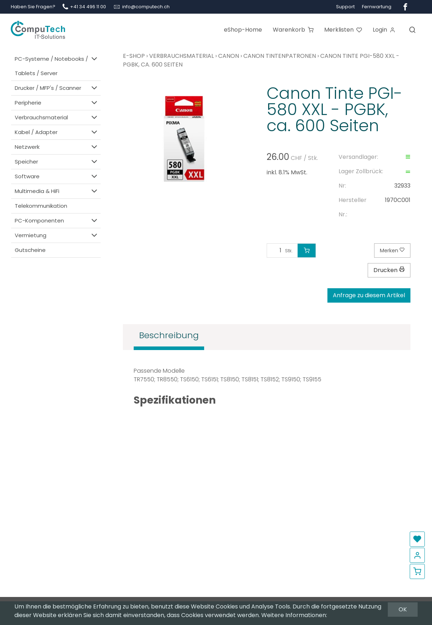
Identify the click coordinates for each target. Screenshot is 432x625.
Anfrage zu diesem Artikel (369, 295)
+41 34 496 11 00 (88, 6)
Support (345, 6)
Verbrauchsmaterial (57, 117)
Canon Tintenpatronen (279, 56)
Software (57, 176)
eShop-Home (243, 30)
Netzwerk (57, 146)
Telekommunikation (41, 206)
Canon (228, 56)
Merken (392, 250)
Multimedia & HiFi (57, 191)
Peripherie (57, 102)
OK (403, 609)
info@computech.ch (146, 6)
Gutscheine (30, 250)
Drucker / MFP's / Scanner (57, 87)
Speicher (57, 161)
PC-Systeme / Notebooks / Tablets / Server (57, 65)
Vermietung (57, 235)
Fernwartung (376, 6)
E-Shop (134, 56)
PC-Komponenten (57, 220)
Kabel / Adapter (57, 132)
